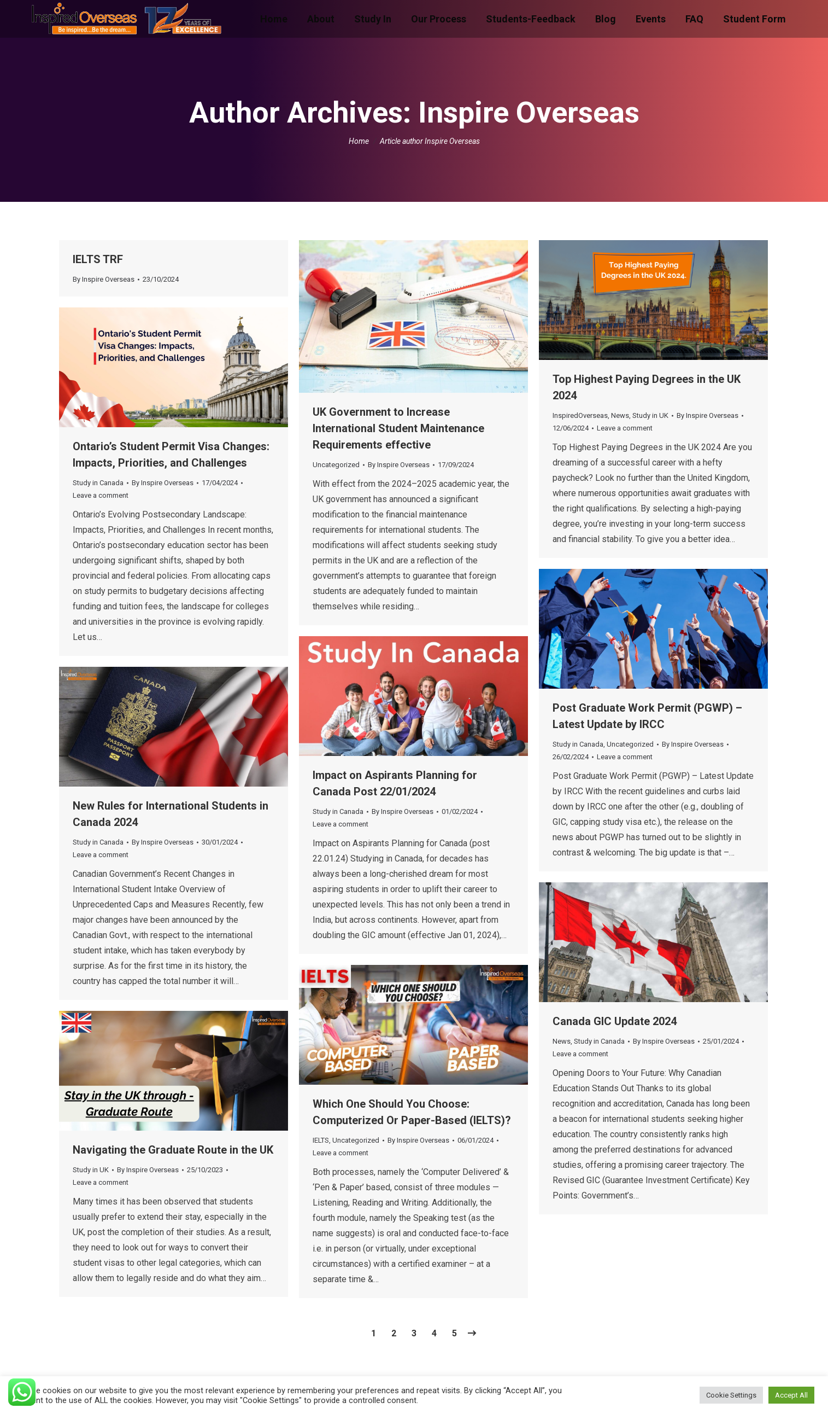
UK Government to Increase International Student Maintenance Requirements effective (398, 428)
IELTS (321, 1140)
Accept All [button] (791, 1395)
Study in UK (650, 415)
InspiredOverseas (580, 415)
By (103, 279)
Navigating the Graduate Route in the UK (173, 1149)
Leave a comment (625, 428)
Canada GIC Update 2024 (615, 1021)
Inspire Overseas (528, 112)
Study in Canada (98, 483)
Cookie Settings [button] (731, 1395)
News (620, 415)
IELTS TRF (98, 259)
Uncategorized (336, 465)
